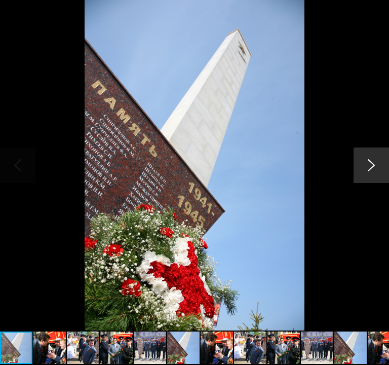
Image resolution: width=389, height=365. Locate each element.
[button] (380, 9)
